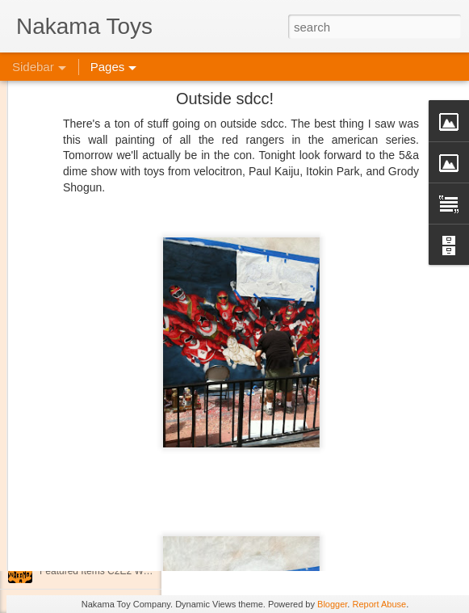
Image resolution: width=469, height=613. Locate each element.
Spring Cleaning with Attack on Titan (117, 425)
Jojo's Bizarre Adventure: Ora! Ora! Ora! (125, 534)
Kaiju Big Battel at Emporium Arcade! (119, 498)
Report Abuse (379, 604)
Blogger (332, 604)
